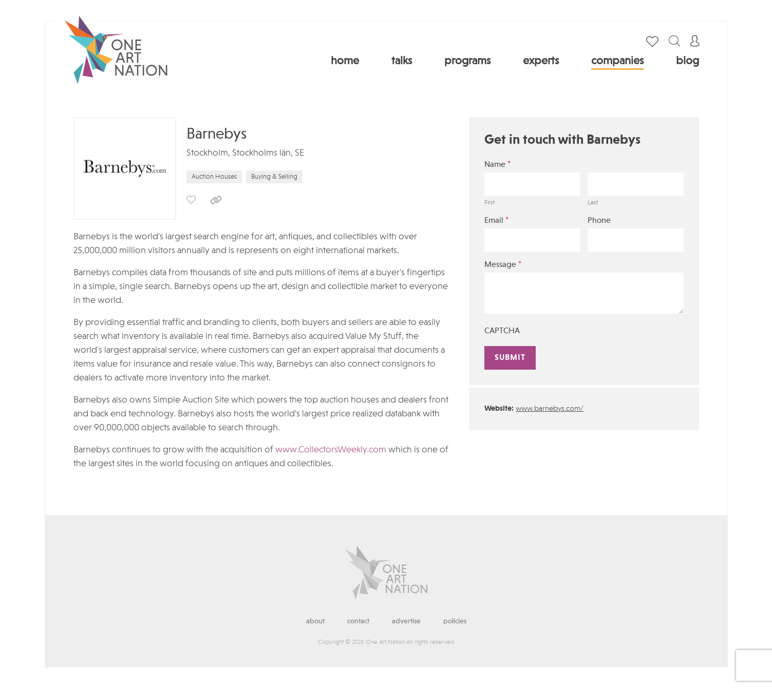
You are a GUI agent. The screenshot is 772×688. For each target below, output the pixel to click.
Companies (617, 61)
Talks (401, 61)
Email (496, 220)
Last (593, 203)
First (489, 203)
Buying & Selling (274, 177)
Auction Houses (214, 177)
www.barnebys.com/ (549, 409)
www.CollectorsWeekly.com (330, 449)
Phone (599, 221)
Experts (541, 61)
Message (502, 264)
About (315, 621)
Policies (454, 621)
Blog (687, 61)
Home (345, 61)
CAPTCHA (502, 331)
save (191, 200)
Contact (358, 621)
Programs (467, 61)
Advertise (406, 621)
